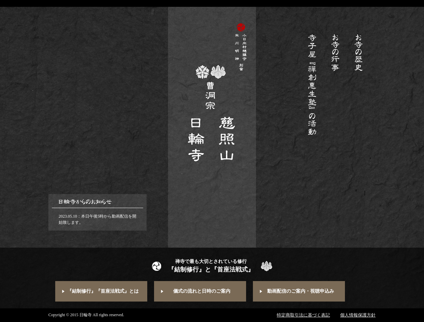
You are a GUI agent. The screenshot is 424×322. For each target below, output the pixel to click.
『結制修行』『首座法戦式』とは (103, 291)
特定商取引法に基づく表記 (303, 315)
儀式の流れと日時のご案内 (201, 291)
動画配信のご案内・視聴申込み (300, 291)
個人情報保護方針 (358, 315)
